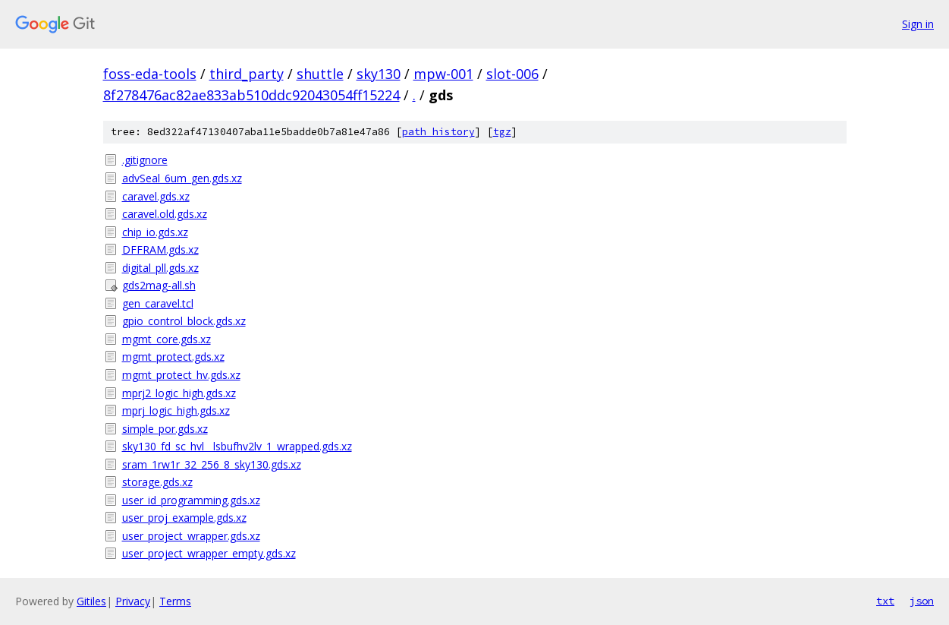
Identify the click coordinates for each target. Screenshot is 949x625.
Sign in (918, 24)
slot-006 (512, 74)
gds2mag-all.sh (159, 285)
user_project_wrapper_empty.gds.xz (209, 553)
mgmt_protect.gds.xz (173, 356)
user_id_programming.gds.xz (191, 500)
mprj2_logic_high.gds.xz (179, 393)
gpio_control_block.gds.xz (184, 321)
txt (885, 601)
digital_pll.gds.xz (160, 267)
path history (438, 131)
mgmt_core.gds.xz (166, 339)
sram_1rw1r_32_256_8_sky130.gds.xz (211, 464)
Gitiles (91, 601)
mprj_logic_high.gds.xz (176, 410)
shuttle (320, 74)
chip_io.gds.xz (155, 232)
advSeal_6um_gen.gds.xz (182, 178)
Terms (175, 601)
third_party (246, 74)
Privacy (132, 601)
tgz (502, 131)
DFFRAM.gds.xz (160, 249)
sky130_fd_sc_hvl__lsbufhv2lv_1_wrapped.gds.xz (237, 446)
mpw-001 (443, 74)
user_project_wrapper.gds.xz (191, 536)
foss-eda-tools (149, 74)
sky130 (379, 74)
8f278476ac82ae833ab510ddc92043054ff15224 (251, 95)
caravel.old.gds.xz (164, 214)
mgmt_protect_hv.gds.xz (181, 375)
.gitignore (145, 160)
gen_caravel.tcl (157, 303)
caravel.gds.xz (156, 196)
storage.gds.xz (157, 482)
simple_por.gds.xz (165, 428)
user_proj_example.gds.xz (184, 517)
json (922, 601)
